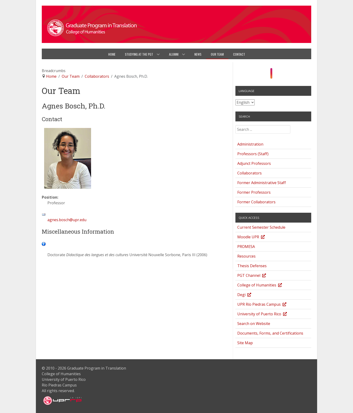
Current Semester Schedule (261, 227)
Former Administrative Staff (261, 182)
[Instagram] (271, 73)
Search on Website (253, 323)
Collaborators (249, 173)
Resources (246, 256)
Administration (250, 144)
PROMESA (246, 246)
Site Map (245, 342)
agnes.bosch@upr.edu (66, 219)
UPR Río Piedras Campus (266, 305)
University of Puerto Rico (266, 314)
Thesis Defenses (252, 265)
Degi (248, 295)
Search (235, 127)
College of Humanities (264, 285)
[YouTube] (276, 74)
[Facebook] (266, 74)
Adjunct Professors (254, 163)
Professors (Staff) (253, 153)
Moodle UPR (255, 237)
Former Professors (254, 192)
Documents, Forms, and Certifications (270, 333)
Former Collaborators (256, 202)
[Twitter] (280, 74)
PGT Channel (256, 276)
